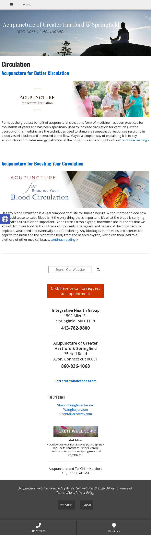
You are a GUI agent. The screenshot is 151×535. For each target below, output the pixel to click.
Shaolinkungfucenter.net (75, 405)
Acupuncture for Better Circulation (35, 72)
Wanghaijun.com (75, 409)
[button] (5, 219)
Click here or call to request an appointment (75, 291)
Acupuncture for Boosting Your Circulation (43, 163)
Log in (87, 505)
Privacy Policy (85, 492)
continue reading (135, 140)
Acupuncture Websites (33, 488)
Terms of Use (65, 492)
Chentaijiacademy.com (75, 414)
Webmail (66, 505)
